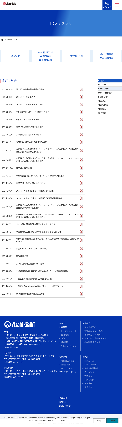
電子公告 (102, 112)
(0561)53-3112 (30, 341)
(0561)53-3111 (26, 338)
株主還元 (102, 100)
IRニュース (103, 84)
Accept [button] (112, 421)
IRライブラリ (104, 88)
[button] (47, 423)
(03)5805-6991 (14, 359)
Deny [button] (99, 421)
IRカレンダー (104, 96)
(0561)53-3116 (34, 344)
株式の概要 (103, 104)
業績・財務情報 (105, 92)
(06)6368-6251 (14, 374)
